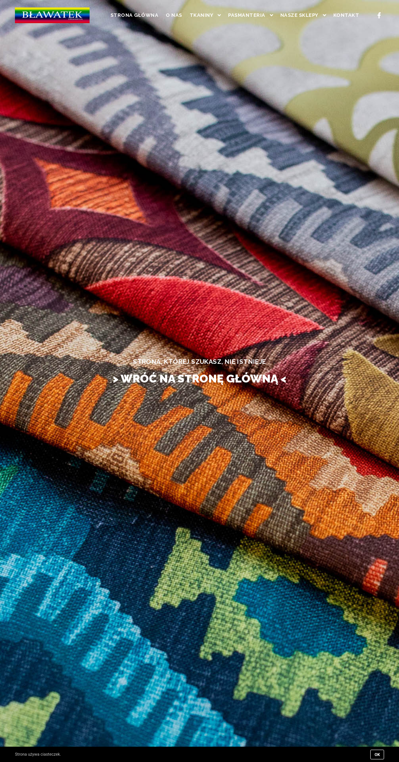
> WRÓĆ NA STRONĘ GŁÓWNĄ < (199, 378)
